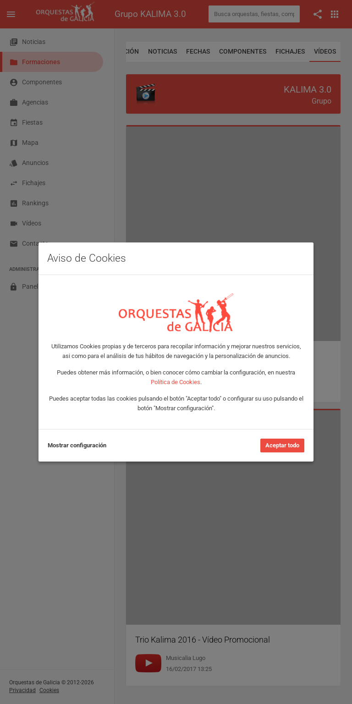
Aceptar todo (282, 445)
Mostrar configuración (77, 445)
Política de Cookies (175, 382)
